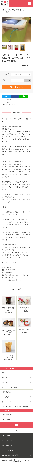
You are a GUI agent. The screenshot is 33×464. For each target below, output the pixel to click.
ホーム (3, 9)
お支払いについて (7, 440)
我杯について (6, 419)
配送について (6, 435)
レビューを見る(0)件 (7, 99)
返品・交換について (8, 445)
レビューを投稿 (6, 102)
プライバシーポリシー (9, 450)
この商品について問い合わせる (10, 104)
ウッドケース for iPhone (13, 9)
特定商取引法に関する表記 (10, 455)
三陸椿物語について (8, 414)
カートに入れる (16, 87)
